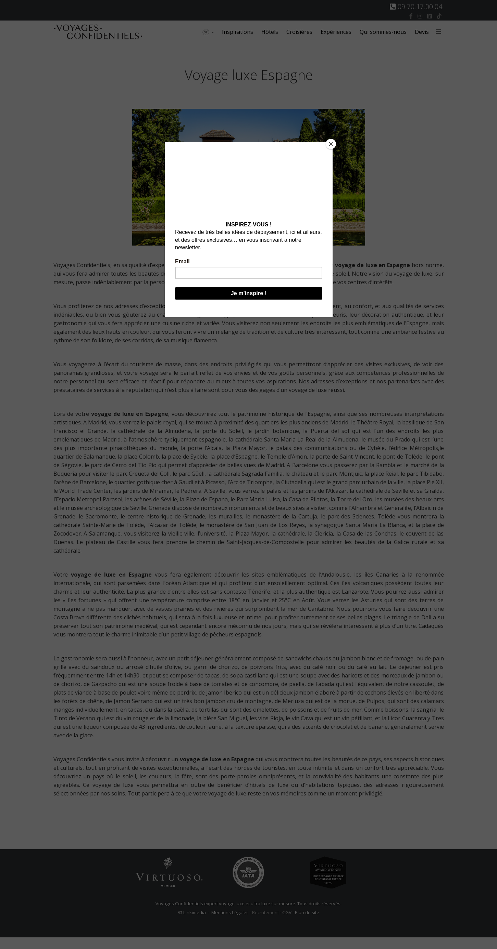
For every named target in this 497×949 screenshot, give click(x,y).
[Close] (331, 144)
